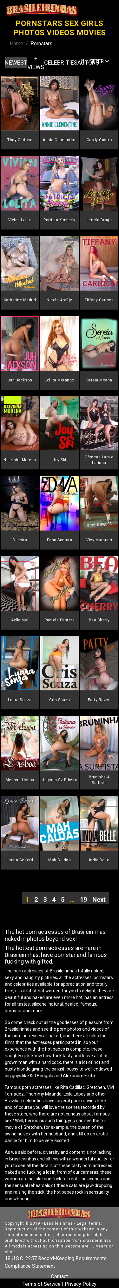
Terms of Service (42, 1284)
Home (16, 44)
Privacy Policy (80, 1284)
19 (83, 899)
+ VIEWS (35, 62)
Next (99, 899)
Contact (59, 1276)
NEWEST (16, 62)
